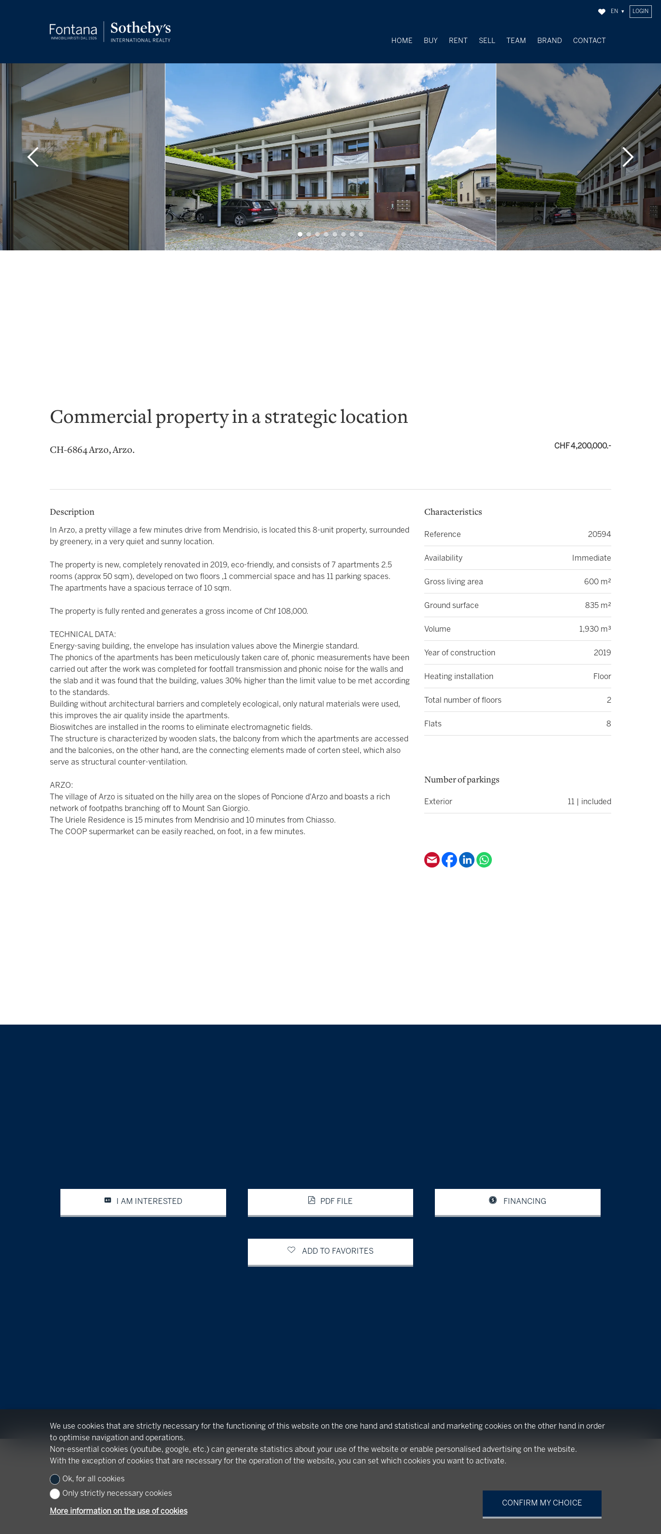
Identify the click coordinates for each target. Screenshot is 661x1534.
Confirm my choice (542, 1503)
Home (402, 41)
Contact (589, 41)
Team (516, 41)
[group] (330, 133)
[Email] (433, 841)
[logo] (110, 31)
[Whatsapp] (484, 841)
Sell (487, 41)
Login (640, 11)
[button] (33, 133)
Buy (431, 41)
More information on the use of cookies (118, 1511)
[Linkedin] (467, 841)
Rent (458, 41)
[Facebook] (450, 841)
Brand (549, 41)
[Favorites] (601, 11)
